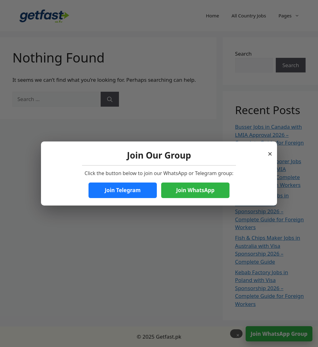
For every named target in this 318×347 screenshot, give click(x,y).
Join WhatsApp (195, 190)
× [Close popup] (270, 152)
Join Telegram (123, 190)
